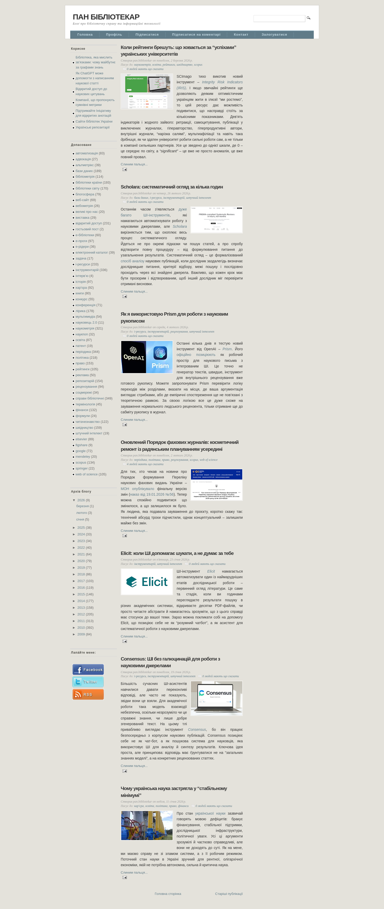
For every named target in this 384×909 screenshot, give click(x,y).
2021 (81, 554)
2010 (81, 628)
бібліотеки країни (89, 182)
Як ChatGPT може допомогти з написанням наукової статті (95, 78)
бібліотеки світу (87, 188)
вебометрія (84, 206)
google (81, 451)
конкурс (81, 299)
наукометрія (85, 328)
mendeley (83, 456)
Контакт (241, 34)
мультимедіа (85, 316)
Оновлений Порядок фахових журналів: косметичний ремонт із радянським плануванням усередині (180, 445)
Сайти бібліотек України (94, 121)
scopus (81, 462)
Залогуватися (274, 34)
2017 (81, 581)
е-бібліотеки (85, 235)
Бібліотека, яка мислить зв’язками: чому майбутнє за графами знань (95, 62)
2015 (81, 594)
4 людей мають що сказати (145, 464)
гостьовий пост (87, 229)
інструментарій (87, 270)
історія (81, 282)
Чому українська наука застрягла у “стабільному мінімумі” (174, 792)
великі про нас (87, 212)
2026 (81, 500)
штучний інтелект (89, 433)
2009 (81, 634)
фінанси (82, 410)
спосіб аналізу (133, 261)
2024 (81, 534)
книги (80, 293)
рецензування (86, 386)
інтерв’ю (82, 276)
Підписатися (147, 34)
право (80, 363)
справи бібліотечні (90, 398)
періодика (83, 352)
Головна (85, 34)
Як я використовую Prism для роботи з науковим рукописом (174, 317)
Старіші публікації (229, 894)
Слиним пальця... (134, 164)
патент (81, 346)
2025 (81, 528)
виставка (82, 217)
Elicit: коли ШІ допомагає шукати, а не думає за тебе (177, 553)
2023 (81, 541)
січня (80, 519)
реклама (82, 375)
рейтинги (82, 369)
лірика (80, 311)
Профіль (114, 34)
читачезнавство (88, 422)
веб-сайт (82, 200)
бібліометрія (85, 176)
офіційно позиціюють (196, 355)
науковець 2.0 (86, 322)
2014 (81, 601)
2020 (81, 561)
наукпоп (82, 334)
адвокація (83, 159)
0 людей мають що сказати (145, 69)
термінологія (85, 404)
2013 (81, 608)
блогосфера (85, 194)
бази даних (84, 171)
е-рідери (82, 246)
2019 (81, 568)
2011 (81, 621)
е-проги (81, 241)
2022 (81, 548)
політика (82, 357)
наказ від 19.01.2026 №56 (152, 494)
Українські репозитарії (93, 127)
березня (83, 506)
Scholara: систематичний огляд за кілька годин (172, 186)
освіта (80, 340)
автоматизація (87, 153)
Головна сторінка (168, 894)
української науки (210, 813)
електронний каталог (92, 252)
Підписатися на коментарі (196, 34)
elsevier (81, 439)
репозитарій (85, 381)
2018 (81, 574)
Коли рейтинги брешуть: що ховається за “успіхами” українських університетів (178, 51)
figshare (81, 445)
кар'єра (81, 287)
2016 (81, 588)
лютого (82, 513)
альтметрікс (85, 165)
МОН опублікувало (137, 489)
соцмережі (84, 392)
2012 (81, 614)
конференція (85, 305)
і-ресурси (83, 264)
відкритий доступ (89, 223)
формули (83, 416)
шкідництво (84, 427)
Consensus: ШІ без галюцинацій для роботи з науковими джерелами (170, 662)
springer (82, 468)
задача (81, 258)
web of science (87, 474)
